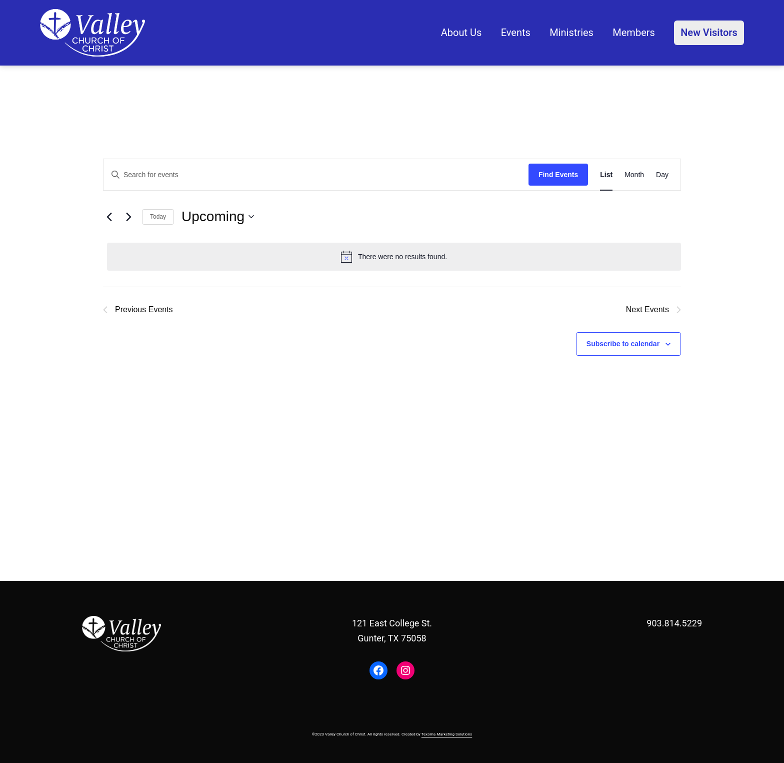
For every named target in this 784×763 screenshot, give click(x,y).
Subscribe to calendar (623, 344)
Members (633, 33)
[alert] (394, 257)
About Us (461, 33)
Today (158, 216)
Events (515, 33)
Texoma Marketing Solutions (447, 734)
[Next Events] (128, 217)
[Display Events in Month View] (634, 175)
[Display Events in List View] (606, 175)
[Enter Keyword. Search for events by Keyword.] (316, 175)
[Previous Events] (109, 217)
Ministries (572, 33)
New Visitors (709, 33)
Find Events (558, 175)
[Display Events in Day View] (662, 175)
